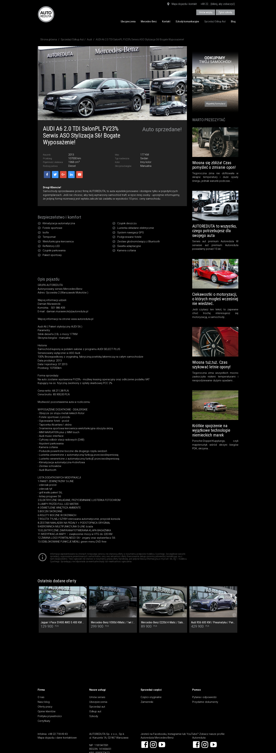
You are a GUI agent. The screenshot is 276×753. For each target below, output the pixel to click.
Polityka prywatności (50, 716)
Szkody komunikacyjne (187, 21)
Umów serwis (97, 697)
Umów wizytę (205, 12)
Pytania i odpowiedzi (204, 697)
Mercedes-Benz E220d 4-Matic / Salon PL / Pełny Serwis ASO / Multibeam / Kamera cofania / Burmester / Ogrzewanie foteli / (163, 622)
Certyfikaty (44, 721)
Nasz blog (44, 702)
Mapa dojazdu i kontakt (182, 4)
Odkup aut (95, 711)
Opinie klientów (46, 711)
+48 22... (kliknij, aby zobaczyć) (217, 4)
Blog (233, 21)
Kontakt (166, 21)
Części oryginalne (151, 697)
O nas (41, 697)
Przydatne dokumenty (205, 702)
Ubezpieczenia (128, 21)
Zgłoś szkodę (225, 12)
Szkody (93, 716)
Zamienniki (147, 702)
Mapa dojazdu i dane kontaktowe (57, 737)
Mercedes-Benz (149, 21)
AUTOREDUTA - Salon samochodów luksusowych (46, 14)
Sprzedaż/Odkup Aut (215, 21)
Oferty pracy (45, 706)
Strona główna (48, 39)
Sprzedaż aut (97, 706)
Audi (89, 39)
